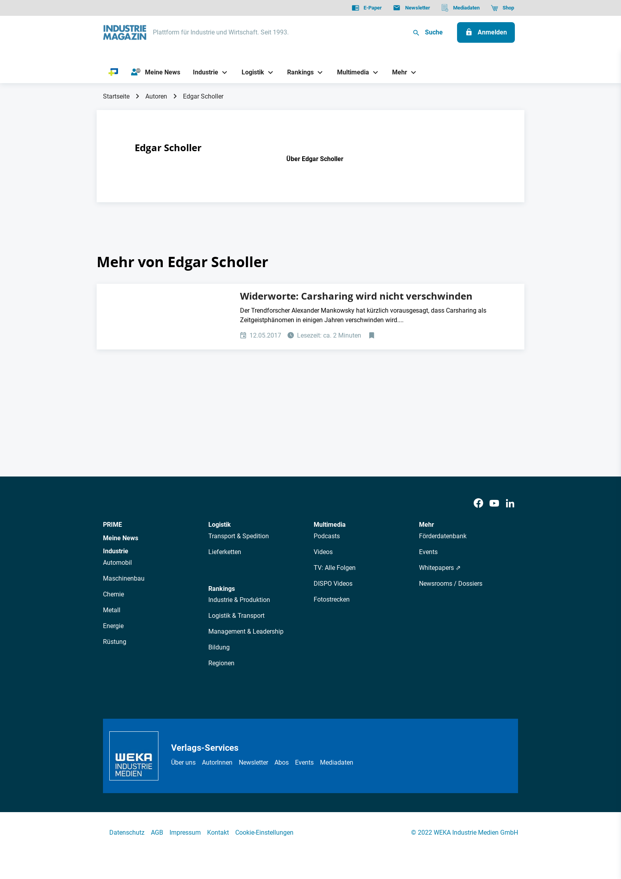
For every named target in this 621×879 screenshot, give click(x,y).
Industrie (115, 551)
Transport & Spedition (238, 536)
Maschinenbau (124, 578)
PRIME (112, 524)
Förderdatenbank (443, 536)
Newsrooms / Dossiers (450, 583)
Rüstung (114, 641)
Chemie (113, 594)
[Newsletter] (411, 8)
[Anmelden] (486, 32)
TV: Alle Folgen (335, 567)
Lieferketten (224, 552)
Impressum (185, 832)
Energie (113, 626)
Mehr (426, 524)
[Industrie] (202, 72)
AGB (157, 832)
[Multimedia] (350, 72)
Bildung (219, 647)
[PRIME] (113, 72)
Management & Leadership (246, 631)
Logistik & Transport (236, 615)
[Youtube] (494, 504)
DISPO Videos (333, 583)
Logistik (219, 524)
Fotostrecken (332, 599)
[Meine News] (156, 72)
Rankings (221, 588)
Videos (323, 552)
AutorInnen (217, 762)
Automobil (117, 562)
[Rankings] (298, 72)
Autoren (156, 96)
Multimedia (330, 524)
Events (428, 552)
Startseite (116, 96)
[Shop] (502, 8)
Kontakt (218, 832)
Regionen (221, 663)
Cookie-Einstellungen (264, 832)
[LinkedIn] (510, 504)
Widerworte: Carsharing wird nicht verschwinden (356, 296)
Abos (281, 762)
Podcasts (327, 536)
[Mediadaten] (460, 8)
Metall (111, 610)
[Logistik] (250, 72)
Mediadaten (336, 762)
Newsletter (253, 762)
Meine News (120, 538)
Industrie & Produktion (239, 600)
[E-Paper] (367, 8)
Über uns (183, 762)
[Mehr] (397, 72)
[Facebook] (478, 504)
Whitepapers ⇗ (440, 567)
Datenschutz (127, 832)
